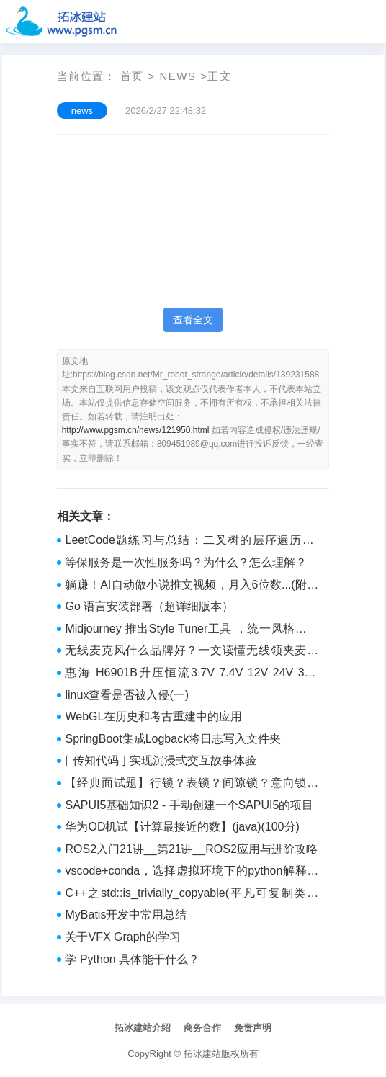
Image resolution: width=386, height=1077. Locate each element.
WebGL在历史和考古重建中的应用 (153, 716)
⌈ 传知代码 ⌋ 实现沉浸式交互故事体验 (160, 760)
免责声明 (252, 1027)
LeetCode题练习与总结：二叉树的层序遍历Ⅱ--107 (191, 542)
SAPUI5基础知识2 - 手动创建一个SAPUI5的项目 (189, 805)
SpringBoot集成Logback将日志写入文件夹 (173, 739)
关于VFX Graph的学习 (122, 937)
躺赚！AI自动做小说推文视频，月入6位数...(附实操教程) (191, 586)
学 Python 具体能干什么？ (132, 959)
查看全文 (193, 320)
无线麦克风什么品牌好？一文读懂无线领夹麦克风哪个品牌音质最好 (191, 652)
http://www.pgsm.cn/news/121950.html (136, 430)
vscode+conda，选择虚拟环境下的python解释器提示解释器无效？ (191, 872)
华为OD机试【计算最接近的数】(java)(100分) (182, 827)
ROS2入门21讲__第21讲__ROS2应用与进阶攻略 (191, 849)
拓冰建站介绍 (143, 1027)
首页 (132, 76)
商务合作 (202, 1027)
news (177, 76)
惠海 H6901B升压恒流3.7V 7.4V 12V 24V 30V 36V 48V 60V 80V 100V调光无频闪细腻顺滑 (191, 674)
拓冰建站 (202, 1053)
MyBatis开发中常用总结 (126, 914)
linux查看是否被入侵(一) (127, 695)
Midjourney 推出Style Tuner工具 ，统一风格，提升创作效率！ (191, 630)
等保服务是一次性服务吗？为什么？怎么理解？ (186, 562)
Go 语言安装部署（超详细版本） (149, 606)
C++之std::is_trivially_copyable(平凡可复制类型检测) (191, 895)
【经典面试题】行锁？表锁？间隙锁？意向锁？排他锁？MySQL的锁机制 (191, 784)
